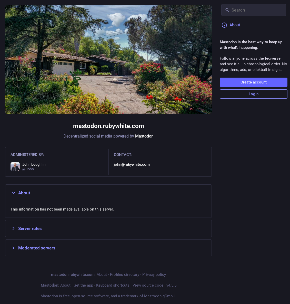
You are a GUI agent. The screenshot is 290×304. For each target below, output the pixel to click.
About (20, 193)
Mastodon (144, 136)
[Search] (253, 10)
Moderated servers (33, 248)
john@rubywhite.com (132, 164)
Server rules (26, 228)
